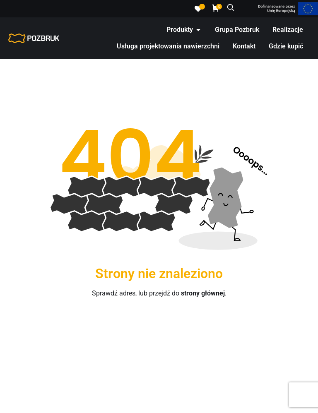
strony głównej (203, 293)
